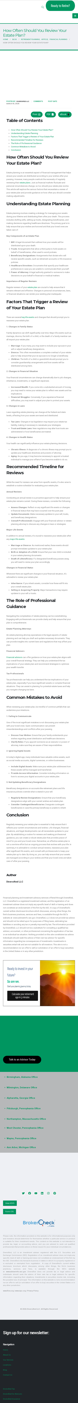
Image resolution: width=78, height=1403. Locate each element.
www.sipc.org (20, 1280)
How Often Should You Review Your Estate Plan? (32, 128)
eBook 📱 (65, 112)
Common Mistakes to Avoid (23, 144)
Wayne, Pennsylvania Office (21, 1132)
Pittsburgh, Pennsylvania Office (23, 1103)
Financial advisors (14, 655)
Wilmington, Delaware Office (21, 1082)
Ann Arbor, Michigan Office (20, 1141)
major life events (17, 537)
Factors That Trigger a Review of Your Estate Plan (32, 134)
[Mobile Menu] (75, 15)
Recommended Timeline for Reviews (27, 138)
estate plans (24, 180)
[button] (42, 7)
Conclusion (16, 148)
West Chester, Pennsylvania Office (24, 1122)
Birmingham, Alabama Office (21, 1071)
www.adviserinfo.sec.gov (26, 1263)
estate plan (32, 285)
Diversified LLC (21, 101)
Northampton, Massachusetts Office (25, 1113)
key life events (28, 315)
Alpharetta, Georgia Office (20, 1092)
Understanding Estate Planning (24, 131)
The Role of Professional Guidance (26, 141)
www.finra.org (8, 1280)
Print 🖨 (36, 112)
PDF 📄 (50, 112)
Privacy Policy (31, 1280)
